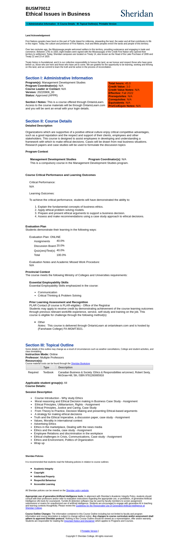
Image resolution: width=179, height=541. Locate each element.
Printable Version (107, 24)
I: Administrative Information (41, 24)
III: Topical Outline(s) (87, 24)
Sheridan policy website (77, 490)
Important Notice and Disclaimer (79, 521)
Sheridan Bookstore (80, 363)
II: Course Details (66, 24)
